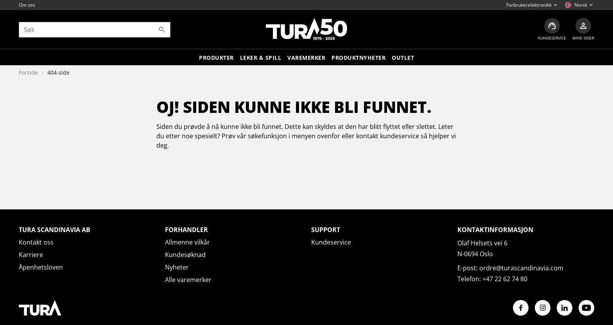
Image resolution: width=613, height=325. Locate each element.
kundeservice (399, 136)
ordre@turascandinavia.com (521, 268)
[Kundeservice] (552, 29)
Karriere (31, 254)
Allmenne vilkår (187, 242)
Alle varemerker (188, 279)
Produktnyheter (358, 57)
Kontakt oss (36, 242)
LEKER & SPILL (260, 57)
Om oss (27, 5)
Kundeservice (331, 242)
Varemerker (306, 57)
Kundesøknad (185, 254)
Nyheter (177, 267)
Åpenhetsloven (41, 267)
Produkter (216, 57)
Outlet (403, 57)
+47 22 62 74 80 (504, 279)
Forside (28, 72)
